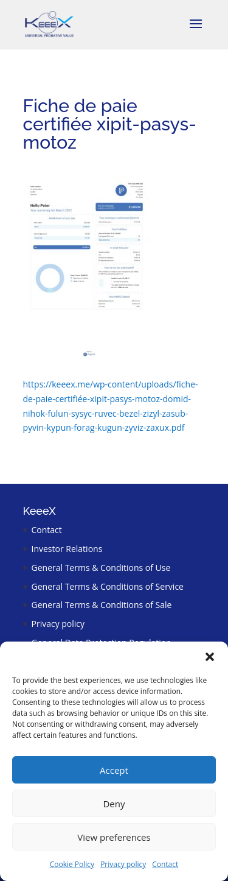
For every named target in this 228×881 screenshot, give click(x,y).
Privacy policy (123, 864)
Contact (165, 864)
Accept (114, 770)
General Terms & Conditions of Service (108, 586)
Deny (114, 804)
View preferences (113, 837)
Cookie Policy (72, 864)
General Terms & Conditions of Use (101, 567)
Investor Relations (67, 548)
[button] (210, 657)
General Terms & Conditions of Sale (102, 604)
